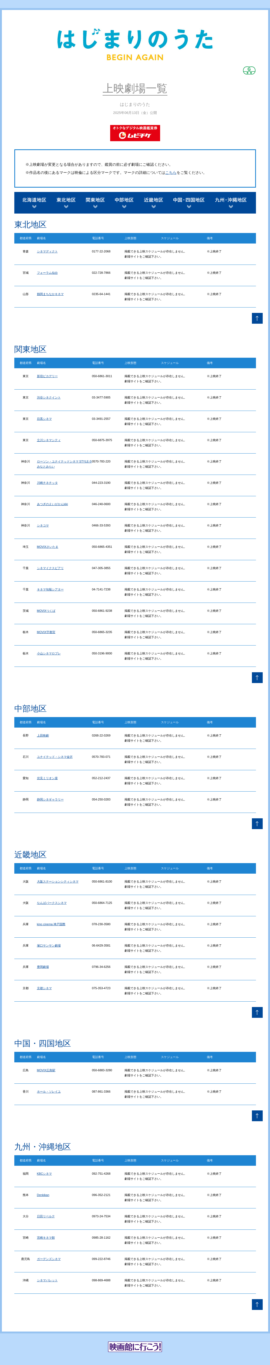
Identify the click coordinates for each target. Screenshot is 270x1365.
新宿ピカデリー (47, 376)
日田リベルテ (46, 1216)
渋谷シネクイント (49, 397)
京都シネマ (44, 988)
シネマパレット (47, 1280)
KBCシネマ (44, 1173)
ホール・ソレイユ (49, 1091)
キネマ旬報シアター (50, 589)
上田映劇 (43, 735)
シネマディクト (47, 251)
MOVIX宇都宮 (46, 632)
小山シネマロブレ (49, 653)
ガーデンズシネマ (49, 1259)
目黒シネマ (44, 418)
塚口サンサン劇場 (49, 945)
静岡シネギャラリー (50, 799)
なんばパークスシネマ (52, 902)
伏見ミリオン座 (47, 778)
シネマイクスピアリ (50, 568)
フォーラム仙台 (47, 272)
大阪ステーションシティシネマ (58, 881)
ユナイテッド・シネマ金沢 (55, 756)
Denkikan (43, 1195)
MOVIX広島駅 (46, 1070)
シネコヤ (43, 525)
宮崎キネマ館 (46, 1237)
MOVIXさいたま (47, 546)
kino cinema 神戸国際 (51, 924)
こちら (171, 172)
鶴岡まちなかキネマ (50, 294)
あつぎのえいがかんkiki (52, 504)
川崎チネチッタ (47, 482)
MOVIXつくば (46, 610)
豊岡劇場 (43, 966)
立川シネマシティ (49, 440)
